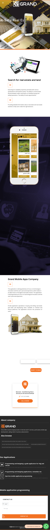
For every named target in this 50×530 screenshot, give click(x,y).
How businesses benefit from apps (38, 444)
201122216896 (25, 396)
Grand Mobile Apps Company (23, 279)
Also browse (6, 435)
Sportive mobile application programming (18, 476)
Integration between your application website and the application (16, 447)
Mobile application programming (15, 490)
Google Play (37, 361)
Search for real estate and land (24, 80)
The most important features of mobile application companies (15, 444)
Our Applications (7, 457)
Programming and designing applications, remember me (23, 472)
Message (6, 508)
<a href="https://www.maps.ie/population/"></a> (25, 394)
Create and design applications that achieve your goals (14, 441)
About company (8, 420)
